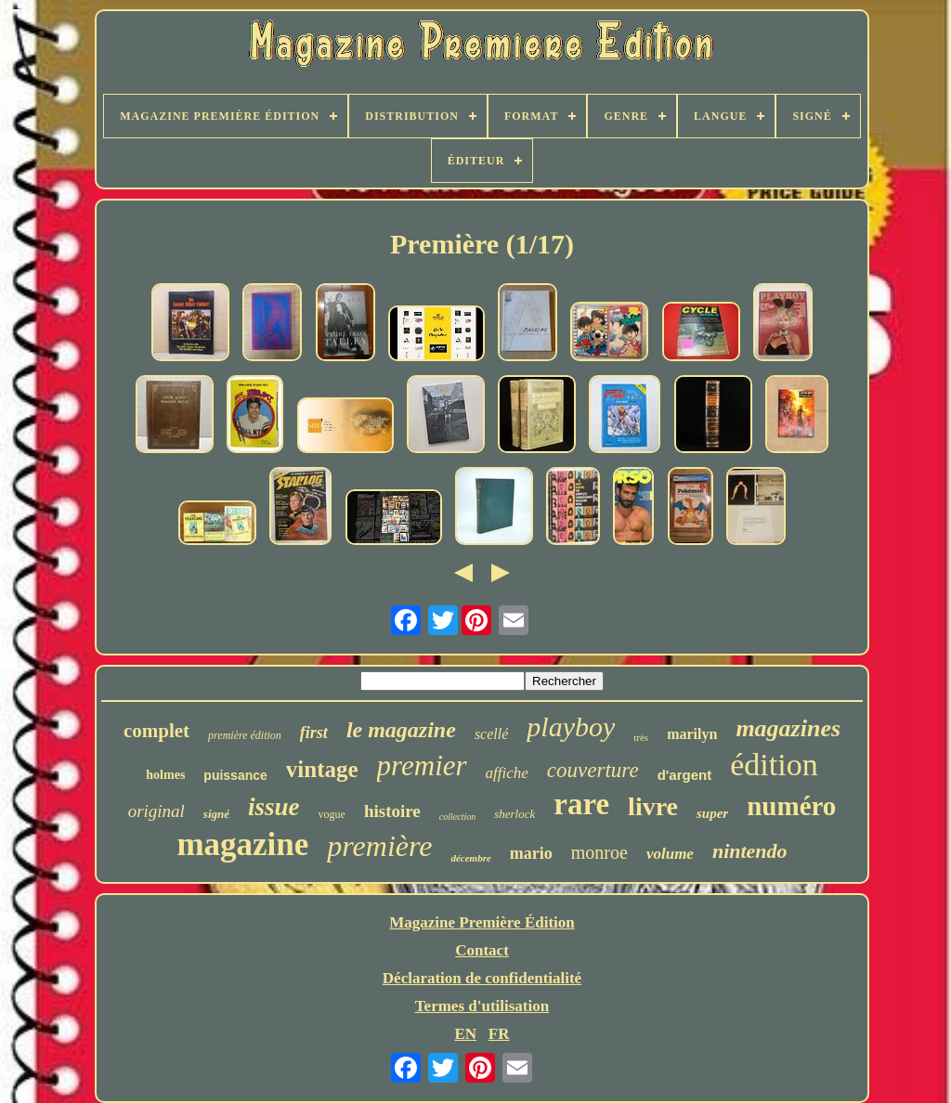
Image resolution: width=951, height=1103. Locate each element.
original (156, 811)
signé (216, 814)
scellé (491, 734)
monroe (599, 852)
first (314, 732)
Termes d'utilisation (482, 1006)
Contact (482, 950)
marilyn (692, 734)
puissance (235, 775)
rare (581, 804)
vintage (322, 769)
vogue (332, 814)
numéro (791, 806)
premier (422, 765)
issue (274, 807)
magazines (788, 728)
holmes (165, 775)
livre (653, 806)
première (379, 846)
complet (156, 731)
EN (465, 1034)
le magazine (401, 730)
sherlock (514, 814)
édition (773, 764)
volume (670, 854)
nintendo (750, 851)
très (640, 737)
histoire (392, 811)
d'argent (685, 775)
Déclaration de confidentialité (482, 978)
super (712, 813)
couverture (593, 770)
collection (457, 816)
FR (499, 1034)
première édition (244, 735)
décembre (470, 857)
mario (531, 853)
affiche (507, 773)
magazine (242, 844)
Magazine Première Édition (482, 922)
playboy (571, 726)
